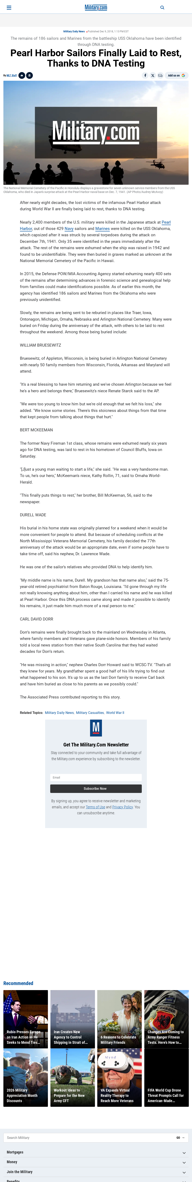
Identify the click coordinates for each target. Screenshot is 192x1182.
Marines (102, 228)
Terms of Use (95, 806)
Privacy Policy (122, 806)
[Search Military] (88, 1137)
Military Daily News (74, 31)
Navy (69, 228)
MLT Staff (12, 75)
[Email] (160, 75)
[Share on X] (152, 75)
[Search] (161, 7)
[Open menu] (9, 7)
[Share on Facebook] (145, 75)
